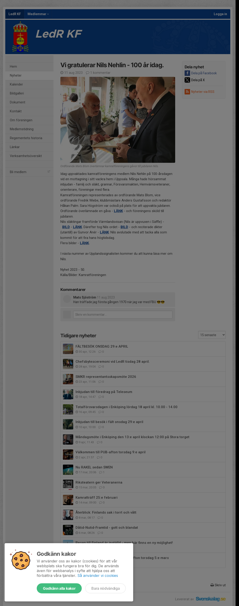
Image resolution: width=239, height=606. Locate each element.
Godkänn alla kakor (59, 588)
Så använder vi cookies (97, 575)
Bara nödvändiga (105, 588)
